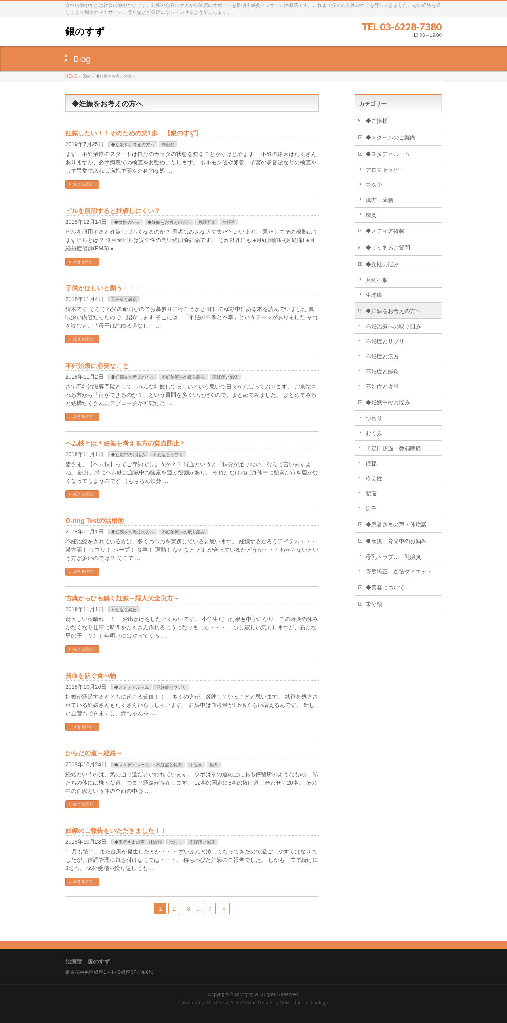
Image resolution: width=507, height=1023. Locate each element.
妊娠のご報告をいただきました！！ (116, 830)
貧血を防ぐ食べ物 (90, 675)
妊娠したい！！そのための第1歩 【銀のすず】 (133, 133)
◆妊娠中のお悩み (128, 454)
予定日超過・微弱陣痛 (393, 448)
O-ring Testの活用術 (94, 520)
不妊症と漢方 (382, 356)
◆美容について (385, 587)
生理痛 (229, 222)
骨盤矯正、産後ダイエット (399, 571)
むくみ (374, 433)
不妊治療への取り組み (183, 377)
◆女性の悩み (127, 222)
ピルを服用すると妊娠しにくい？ (112, 211)
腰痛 (371, 493)
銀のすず (85, 31)
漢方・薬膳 (379, 200)
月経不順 (206, 222)
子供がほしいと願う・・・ (103, 288)
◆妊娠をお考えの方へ (132, 144)
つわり (175, 842)
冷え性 (374, 478)
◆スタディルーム (131, 687)
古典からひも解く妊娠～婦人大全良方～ (122, 598)
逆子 (371, 508)
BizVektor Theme (254, 1003)
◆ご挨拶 (377, 121)
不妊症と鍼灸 (124, 299)
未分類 (168, 144)
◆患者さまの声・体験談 (138, 842)
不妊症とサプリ (168, 454)
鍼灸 (214, 764)
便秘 (374, 463)
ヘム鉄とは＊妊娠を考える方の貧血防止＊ (125, 443)
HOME (71, 76)
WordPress (217, 1003)
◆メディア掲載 (385, 231)
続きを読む (83, 184)
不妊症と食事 (382, 386)
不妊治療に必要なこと (97, 365)
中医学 (195, 764)
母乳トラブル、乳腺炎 (393, 557)
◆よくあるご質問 (388, 247)
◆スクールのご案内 (391, 137)
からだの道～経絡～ (93, 753)
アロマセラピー (385, 170)
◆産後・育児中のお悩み (396, 541)
